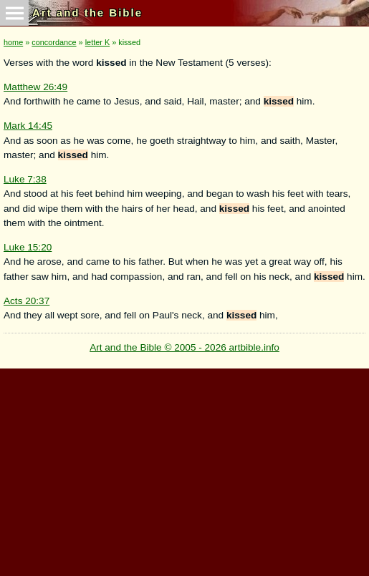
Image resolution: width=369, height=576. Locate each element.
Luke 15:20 (28, 247)
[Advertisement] (182, 468)
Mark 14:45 (28, 125)
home (13, 42)
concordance (54, 42)
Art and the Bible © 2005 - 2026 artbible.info (184, 347)
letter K (97, 42)
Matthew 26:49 (35, 87)
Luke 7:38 (25, 179)
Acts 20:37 (26, 301)
